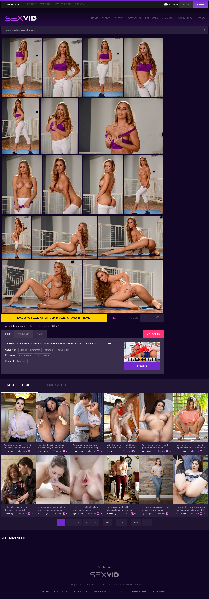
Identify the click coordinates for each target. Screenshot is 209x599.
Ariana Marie (25, 355)
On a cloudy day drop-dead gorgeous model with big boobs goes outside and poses (155, 446)
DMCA (121, 591)
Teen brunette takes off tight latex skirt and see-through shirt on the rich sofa (17, 446)
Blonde (23, 350)
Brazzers (21, 361)
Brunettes (35, 350)
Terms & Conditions (54, 591)
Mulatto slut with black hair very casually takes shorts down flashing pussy (51, 446)
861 (108, 522)
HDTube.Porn (62, 4)
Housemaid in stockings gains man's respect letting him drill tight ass (190, 508)
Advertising (159, 591)
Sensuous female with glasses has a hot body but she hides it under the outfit (120, 508)
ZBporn (45, 4)
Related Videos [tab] (55, 385)
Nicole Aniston (42, 355)
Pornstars (48, 350)
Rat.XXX (79, 4)
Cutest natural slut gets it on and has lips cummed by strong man (51, 508)
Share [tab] (40, 334)
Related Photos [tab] (19, 385)
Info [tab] (7, 334)
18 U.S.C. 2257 (80, 591)
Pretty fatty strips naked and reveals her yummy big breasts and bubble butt (155, 508)
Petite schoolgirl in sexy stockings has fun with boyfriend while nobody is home (16, 508)
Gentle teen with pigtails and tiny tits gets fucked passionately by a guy (86, 508)
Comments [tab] (23, 334)
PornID (31, 4)
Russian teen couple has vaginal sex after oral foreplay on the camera (87, 446)
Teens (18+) (63, 350)
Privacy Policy (103, 591)
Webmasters (138, 591)
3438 (136, 522)
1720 (121, 522)
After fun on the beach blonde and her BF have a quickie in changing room (121, 446)
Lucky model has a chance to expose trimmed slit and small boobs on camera (190, 446)
